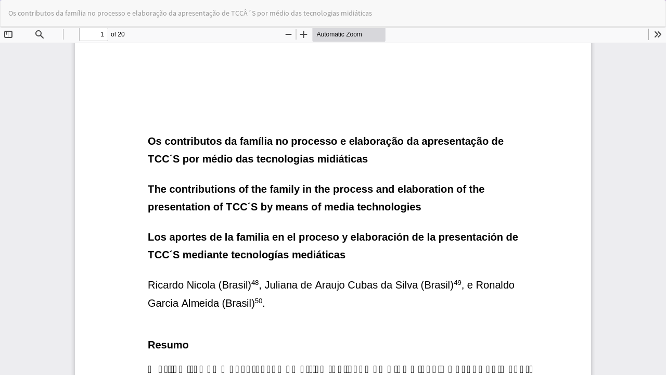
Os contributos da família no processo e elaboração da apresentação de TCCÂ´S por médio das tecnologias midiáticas (190, 13)
